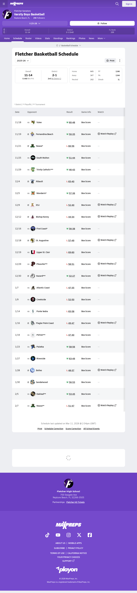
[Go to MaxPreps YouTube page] (58, 535)
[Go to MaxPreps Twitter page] (79, 535)
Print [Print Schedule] (110, 60)
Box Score (86, 122)
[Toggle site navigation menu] (4, 4)
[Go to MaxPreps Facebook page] (89, 535)
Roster (28, 38)
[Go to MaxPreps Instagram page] (68, 535)
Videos (38, 38)
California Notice (77, 553)
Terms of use (57, 553)
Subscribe (59, 548)
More (101, 38)
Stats (47, 38)
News (91, 38)
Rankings (70, 38)
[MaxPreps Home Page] (57, 45)
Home (7, 38)
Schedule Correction (53, 428)
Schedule (17, 38)
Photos (82, 38)
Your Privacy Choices (68, 557)
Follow (102, 23)
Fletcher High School (68, 486)
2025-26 (23, 60)
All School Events (91, 428)
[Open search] (117, 4)
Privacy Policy (75, 548)
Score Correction (73, 428)
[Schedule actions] (119, 60)
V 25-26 (34, 23)
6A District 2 (56, 78)
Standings (58, 38)
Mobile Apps (75, 542)
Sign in (129, 3)
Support (68, 560)
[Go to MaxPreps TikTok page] (47, 535)
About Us (60, 542)
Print (40, 428)
